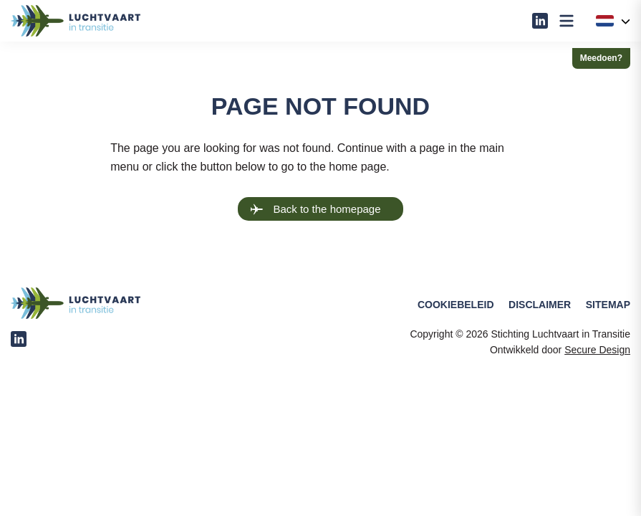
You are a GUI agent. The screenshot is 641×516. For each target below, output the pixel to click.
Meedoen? (601, 58)
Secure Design (597, 349)
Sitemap (608, 304)
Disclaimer (540, 304)
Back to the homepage (315, 209)
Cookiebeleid (456, 304)
